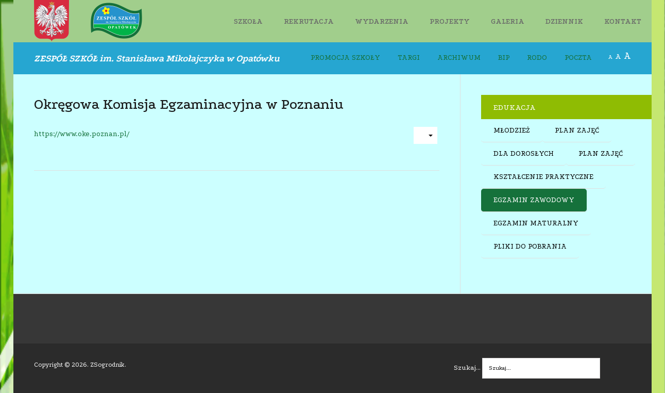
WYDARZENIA (381, 22)
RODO (537, 58)
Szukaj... (467, 367)
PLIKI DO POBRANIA (530, 246)
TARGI (409, 58)
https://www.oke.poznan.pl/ (81, 134)
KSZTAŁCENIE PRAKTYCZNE (543, 177)
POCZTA (578, 58)
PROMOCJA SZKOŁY (345, 58)
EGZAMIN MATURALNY (535, 223)
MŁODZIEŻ (511, 130)
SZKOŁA (248, 22)
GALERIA (507, 22)
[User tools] (425, 135)
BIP (503, 58)
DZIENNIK (564, 22)
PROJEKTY (450, 22)
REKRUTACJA (309, 22)
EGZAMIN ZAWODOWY (533, 200)
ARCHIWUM (459, 58)
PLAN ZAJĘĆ (577, 130)
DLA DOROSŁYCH (523, 154)
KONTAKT (622, 22)
